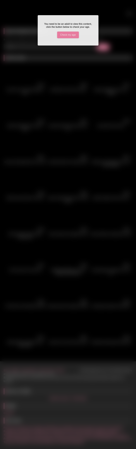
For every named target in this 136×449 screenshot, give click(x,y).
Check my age (68, 35)
